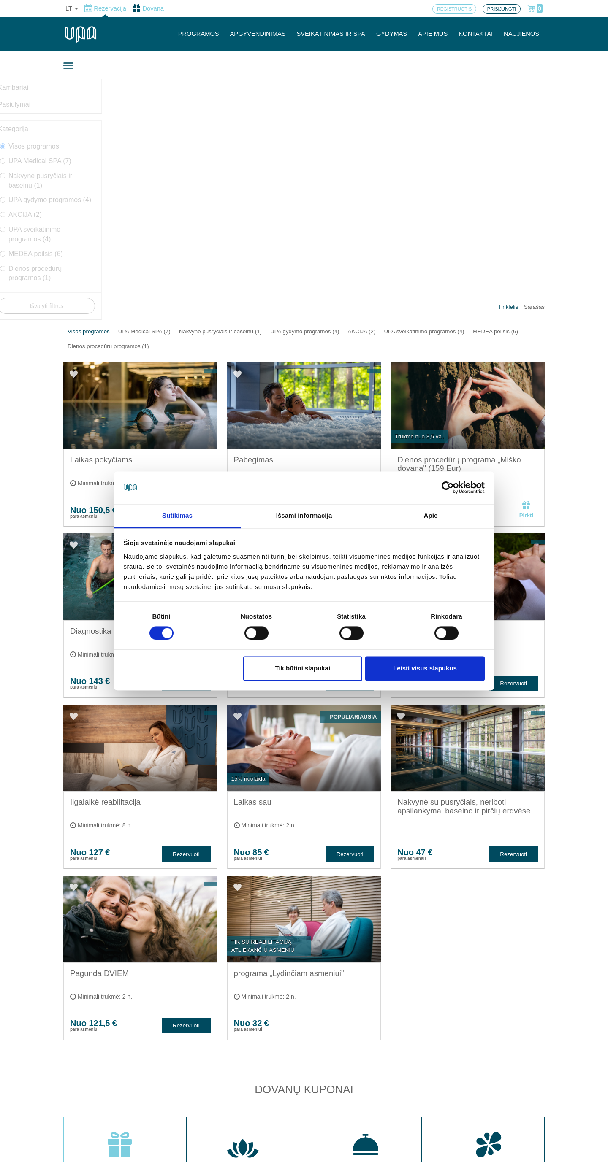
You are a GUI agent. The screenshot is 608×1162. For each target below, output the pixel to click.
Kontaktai (201, 1062)
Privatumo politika (306, 1099)
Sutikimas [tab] (177, 515)
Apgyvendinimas (211, 1020)
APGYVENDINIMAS (258, 33)
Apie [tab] (431, 515)
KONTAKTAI (476, 33)
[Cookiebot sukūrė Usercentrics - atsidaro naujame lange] (448, 487)
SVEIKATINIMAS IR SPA (331, 33)
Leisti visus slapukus (425, 668)
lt (71, 8)
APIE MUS (433, 33)
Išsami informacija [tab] (304, 515)
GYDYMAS (391, 33)
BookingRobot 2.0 (522, 1149)
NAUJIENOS (521, 33)
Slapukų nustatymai (309, 1071)
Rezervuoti (186, 271)
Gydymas (201, 1048)
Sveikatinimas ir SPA (218, 1034)
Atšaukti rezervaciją (309, 1113)
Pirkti (526, 268)
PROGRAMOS (198, 33)
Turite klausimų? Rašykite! (432, 1052)
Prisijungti (201, 1104)
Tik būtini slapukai (302, 668)
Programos (203, 1076)
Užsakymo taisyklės (309, 1085)
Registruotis (205, 1090)
